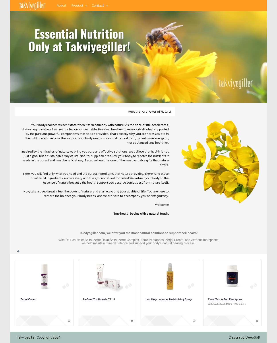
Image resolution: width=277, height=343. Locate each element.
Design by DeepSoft (244, 337)
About (61, 6)
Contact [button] (100, 6)
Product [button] (79, 6)
